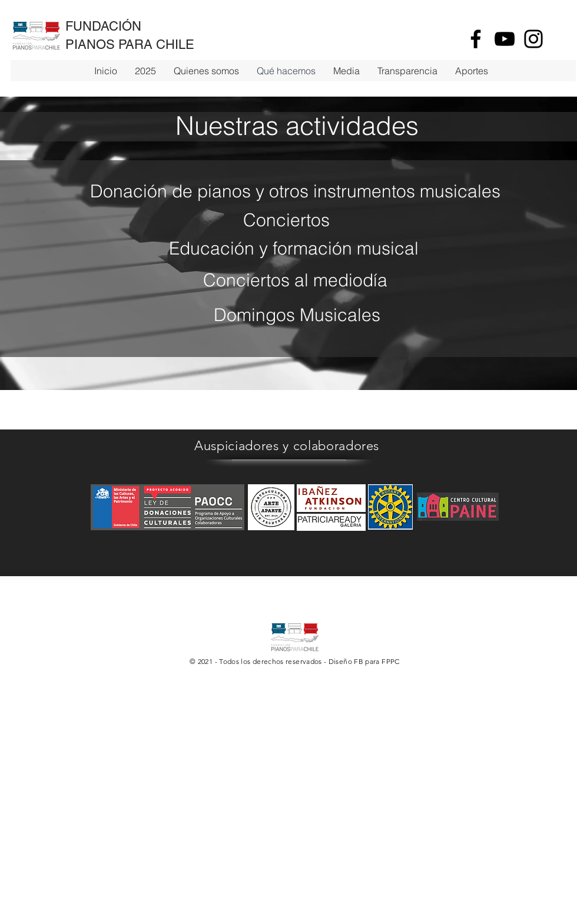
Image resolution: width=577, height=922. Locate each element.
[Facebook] (475, 39)
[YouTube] (504, 39)
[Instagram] (533, 39)
